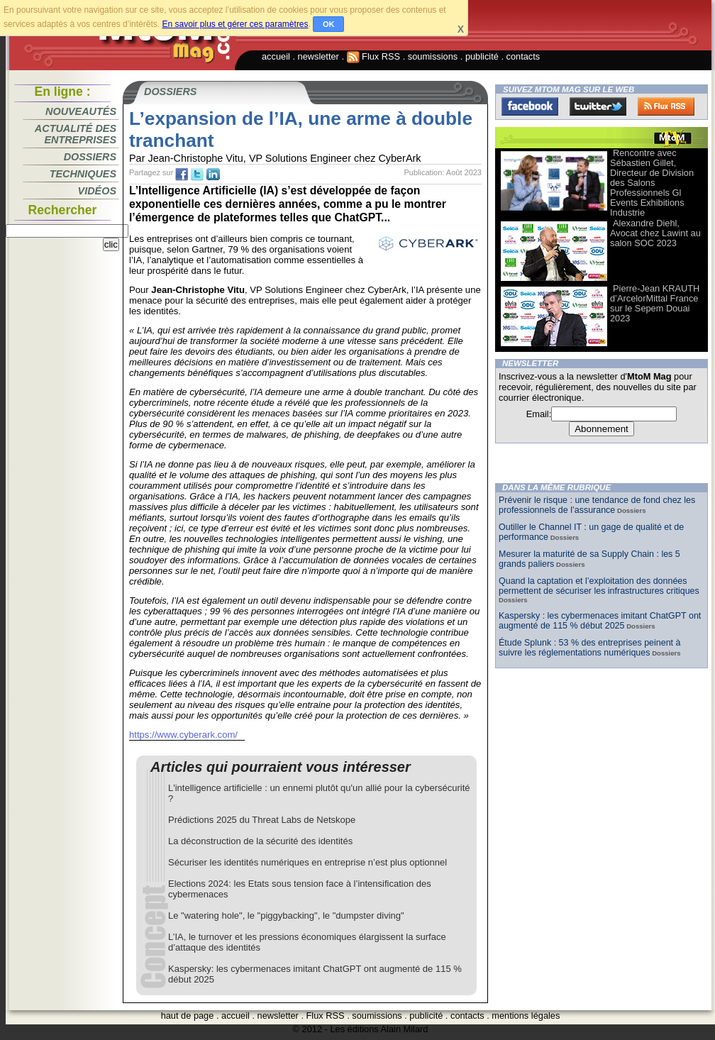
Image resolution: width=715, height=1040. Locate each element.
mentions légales (526, 1015)
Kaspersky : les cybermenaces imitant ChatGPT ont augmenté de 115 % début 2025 (600, 621)
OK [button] (329, 24)
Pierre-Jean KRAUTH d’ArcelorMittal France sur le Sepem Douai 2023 (654, 303)
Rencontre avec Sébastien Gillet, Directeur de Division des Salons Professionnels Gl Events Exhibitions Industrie (652, 183)
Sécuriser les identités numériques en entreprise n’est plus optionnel (307, 862)
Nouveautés (80, 111)
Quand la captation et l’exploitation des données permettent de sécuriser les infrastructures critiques (599, 586)
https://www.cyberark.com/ (183, 734)
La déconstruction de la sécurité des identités (260, 841)
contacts (523, 56)
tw (197, 174)
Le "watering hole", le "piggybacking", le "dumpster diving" (286, 915)
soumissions (433, 56)
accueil (276, 56)
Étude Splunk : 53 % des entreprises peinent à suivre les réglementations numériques (589, 648)
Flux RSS (374, 56)
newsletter (318, 56)
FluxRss (666, 106)
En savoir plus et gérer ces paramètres (235, 24)
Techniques (83, 173)
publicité (482, 56)
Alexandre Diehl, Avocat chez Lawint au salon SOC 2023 (655, 233)
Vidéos (97, 191)
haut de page (187, 1015)
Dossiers (90, 156)
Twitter (598, 106)
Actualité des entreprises (75, 134)
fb (181, 174)
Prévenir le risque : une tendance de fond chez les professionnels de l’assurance (597, 505)
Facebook (529, 106)
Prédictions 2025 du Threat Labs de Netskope (261, 819)
